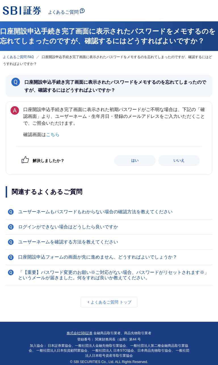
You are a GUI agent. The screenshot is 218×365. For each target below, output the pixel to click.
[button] (109, 211)
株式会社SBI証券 (80, 333)
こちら (53, 134)
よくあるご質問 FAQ (18, 57)
